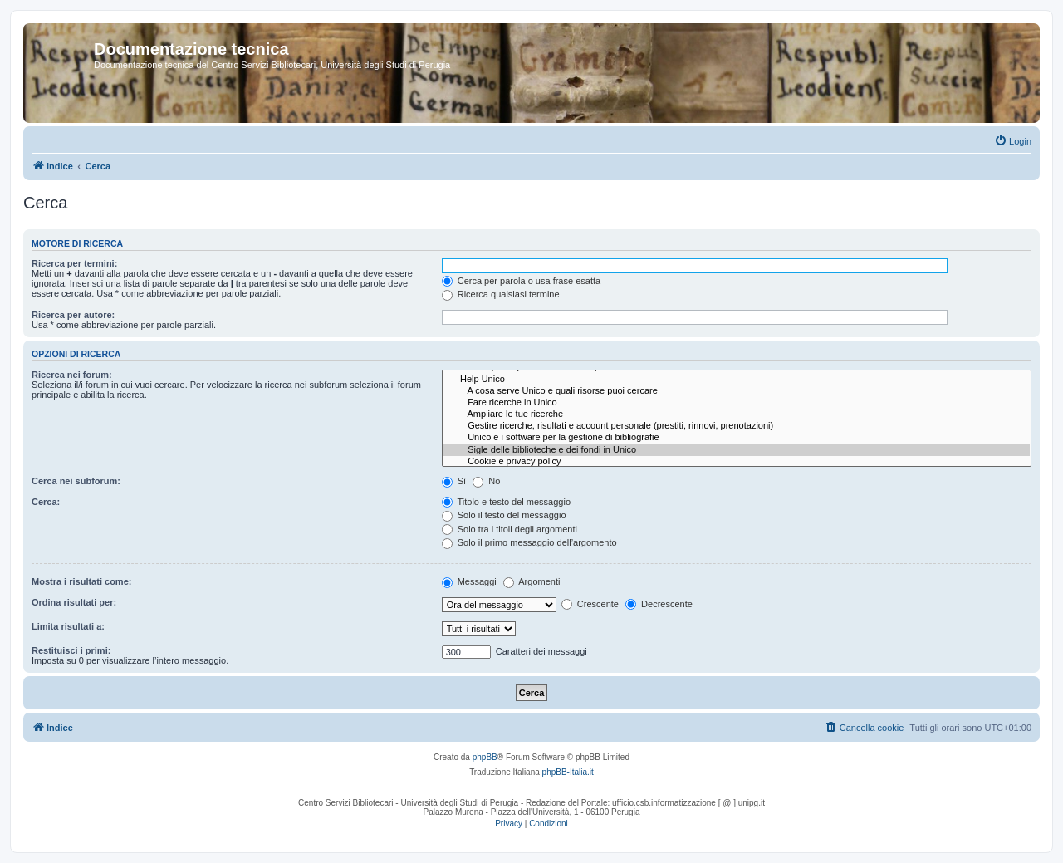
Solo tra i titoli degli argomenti (509, 529)
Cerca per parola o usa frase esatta (521, 281)
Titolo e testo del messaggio (506, 502)
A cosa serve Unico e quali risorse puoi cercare (736, 391)
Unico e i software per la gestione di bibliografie (736, 438)
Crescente (590, 604)
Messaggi (469, 581)
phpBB (485, 757)
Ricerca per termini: (74, 263)
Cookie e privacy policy (736, 462)
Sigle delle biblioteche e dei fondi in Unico (736, 450)
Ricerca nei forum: (72, 375)
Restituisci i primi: (71, 650)
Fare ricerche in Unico (736, 403)
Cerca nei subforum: (76, 481)
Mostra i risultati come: (81, 581)
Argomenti (532, 581)
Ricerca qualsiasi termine (501, 294)
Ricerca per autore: (73, 315)
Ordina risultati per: (74, 602)
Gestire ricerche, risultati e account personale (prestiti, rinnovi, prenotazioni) (736, 426)
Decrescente (659, 604)
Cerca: (46, 502)
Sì (454, 481)
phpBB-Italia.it (568, 772)
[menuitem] (1012, 141)
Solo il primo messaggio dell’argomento (529, 542)
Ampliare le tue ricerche (736, 414)
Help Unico (736, 379)
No (486, 481)
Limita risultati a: (68, 626)
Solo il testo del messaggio (504, 515)
